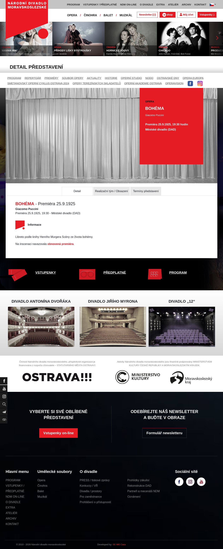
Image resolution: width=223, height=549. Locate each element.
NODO (149, 77)
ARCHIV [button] (186, 4)
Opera (41, 480)
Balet (40, 491)
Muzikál (42, 496)
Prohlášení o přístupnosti (95, 502)
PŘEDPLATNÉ (114, 272)
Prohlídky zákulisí (138, 480)
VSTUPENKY (45, 272)
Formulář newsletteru (164, 433)
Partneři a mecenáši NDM (143, 491)
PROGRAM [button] (73, 4)
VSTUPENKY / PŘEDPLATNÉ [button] (100, 4)
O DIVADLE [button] (146, 4)
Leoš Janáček (60, 54)
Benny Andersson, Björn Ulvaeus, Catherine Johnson (26, 54)
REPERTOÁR (33, 77)
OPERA (72, 15)
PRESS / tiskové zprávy (95, 480)
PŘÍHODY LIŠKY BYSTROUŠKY (72, 50)
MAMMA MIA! (9, 50)
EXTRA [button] (160, 4)
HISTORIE (111, 77)
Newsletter (147, 14)
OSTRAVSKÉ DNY (168, 77)
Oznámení (133, 496)
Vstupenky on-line (58, 433)
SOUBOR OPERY (72, 77)
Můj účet (186, 14)
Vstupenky (206, 14)
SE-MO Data (119, 544)
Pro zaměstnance (91, 496)
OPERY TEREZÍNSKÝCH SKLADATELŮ (97, 83)
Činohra (42, 485)
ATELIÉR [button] (173, 4)
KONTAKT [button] (200, 4)
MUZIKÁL (126, 15)
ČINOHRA (90, 15)
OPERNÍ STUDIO (131, 77)
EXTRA (10, 507)
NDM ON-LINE (15, 496)
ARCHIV (11, 518)
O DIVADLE (13, 502)
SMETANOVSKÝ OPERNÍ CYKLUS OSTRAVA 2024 (38, 83)
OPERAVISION (174, 83)
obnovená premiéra (60, 243)
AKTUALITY (94, 77)
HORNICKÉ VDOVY (117, 50)
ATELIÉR (11, 513)
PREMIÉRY (51, 77)
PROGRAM (14, 77)
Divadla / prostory (91, 491)
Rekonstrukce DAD (139, 485)
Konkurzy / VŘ (89, 485)
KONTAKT (12, 524)
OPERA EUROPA (193, 77)
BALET (108, 15)
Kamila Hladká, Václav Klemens (120, 54)
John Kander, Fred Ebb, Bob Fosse (174, 54)
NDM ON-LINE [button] (128, 4)
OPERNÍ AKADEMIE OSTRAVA (143, 83)
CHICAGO (164, 50)
